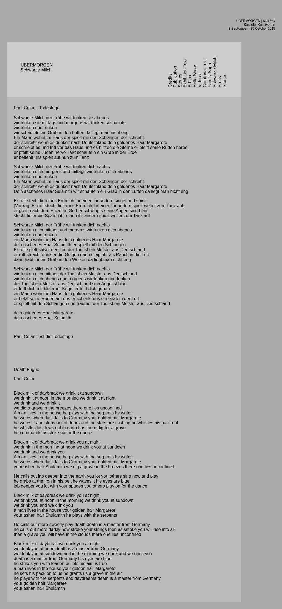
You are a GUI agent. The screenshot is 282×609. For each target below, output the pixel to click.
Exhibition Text (185, 73)
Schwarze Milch (214, 72)
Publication (175, 76)
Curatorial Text (204, 73)
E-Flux (190, 81)
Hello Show (194, 76)
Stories (180, 80)
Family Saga (209, 75)
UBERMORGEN (248, 21)
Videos (199, 80)
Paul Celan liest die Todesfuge (43, 336)
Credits (170, 80)
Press (219, 81)
